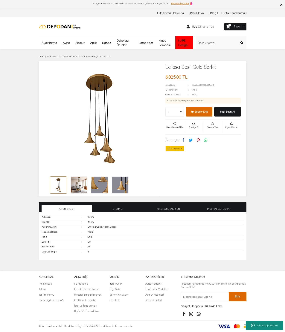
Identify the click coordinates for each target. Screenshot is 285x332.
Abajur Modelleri (154, 294)
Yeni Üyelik (116, 283)
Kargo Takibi (81, 283)
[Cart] (235, 26)
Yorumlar (117, 208)
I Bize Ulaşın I (197, 13)
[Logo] (60, 26)
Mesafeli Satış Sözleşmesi (88, 294)
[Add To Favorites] (174, 127)
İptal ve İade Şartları (85, 305)
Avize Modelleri (153, 283)
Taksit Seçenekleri (168, 208)
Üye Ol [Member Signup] (196, 26)
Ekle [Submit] (237, 296)
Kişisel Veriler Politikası (87, 311)
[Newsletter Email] (205, 296)
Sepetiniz (115, 300)
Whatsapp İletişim (264, 325)
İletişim (42, 289)
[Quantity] (174, 112)
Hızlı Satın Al (227, 111)
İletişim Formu (46, 294)
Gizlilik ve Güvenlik (84, 300)
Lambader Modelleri (156, 289)
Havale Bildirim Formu (86, 289)
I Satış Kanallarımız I (233, 13)
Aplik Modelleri (153, 300)
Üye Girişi (115, 289)
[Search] (221, 42)
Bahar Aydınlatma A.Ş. (51, 300)
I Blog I (213, 13)
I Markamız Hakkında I (171, 13)
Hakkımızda (45, 283)
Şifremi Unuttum (119, 294)
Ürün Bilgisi (66, 208)
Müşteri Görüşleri (218, 208)
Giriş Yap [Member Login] (208, 26)
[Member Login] (188, 27)
